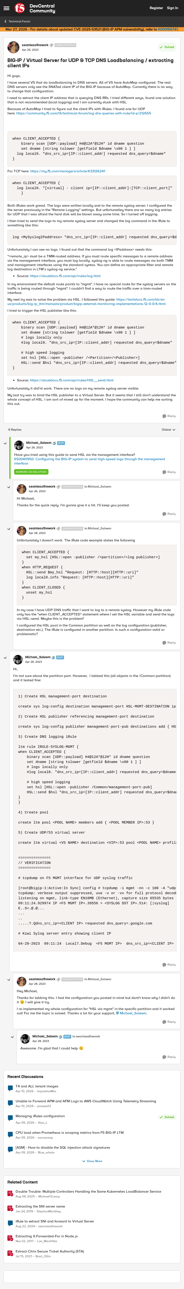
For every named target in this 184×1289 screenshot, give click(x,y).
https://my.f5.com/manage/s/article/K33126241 (67, 171)
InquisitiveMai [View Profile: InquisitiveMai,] (46, 1091)
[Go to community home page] (35, 8)
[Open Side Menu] (6, 8)
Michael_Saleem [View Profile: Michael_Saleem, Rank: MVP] (38, 443)
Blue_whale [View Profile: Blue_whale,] (46, 1152)
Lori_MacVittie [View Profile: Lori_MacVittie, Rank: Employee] (47, 1241)
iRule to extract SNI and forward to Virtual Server (55, 1221)
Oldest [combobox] (169, 430)
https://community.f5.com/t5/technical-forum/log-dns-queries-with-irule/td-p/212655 (83, 113)
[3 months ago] (25, 1091)
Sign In (172, 8)
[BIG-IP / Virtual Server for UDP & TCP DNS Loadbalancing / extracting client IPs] (34, 447)
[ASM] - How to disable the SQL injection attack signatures (63, 1148)
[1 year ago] (25, 1197)
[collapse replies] (5, 443)
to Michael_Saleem (97, 487)
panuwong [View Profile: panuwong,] (45, 1138)
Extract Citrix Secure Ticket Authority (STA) (50, 1251)
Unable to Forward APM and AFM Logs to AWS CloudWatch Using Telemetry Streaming (86, 1101)
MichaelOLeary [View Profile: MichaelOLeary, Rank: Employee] (49, 1196)
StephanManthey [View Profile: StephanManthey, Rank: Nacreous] (49, 1211)
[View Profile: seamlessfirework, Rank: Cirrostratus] (13, 47)
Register (156, 8)
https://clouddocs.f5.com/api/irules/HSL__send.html (71, 380)
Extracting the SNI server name (40, 1206)
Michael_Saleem (133, 1013)
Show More (92, 1161)
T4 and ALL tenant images (37, 1086)
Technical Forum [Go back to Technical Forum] (17, 21)
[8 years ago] (25, 1241)
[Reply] (169, 416)
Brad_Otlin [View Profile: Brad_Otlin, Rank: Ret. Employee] (43, 1256)
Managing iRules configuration (40, 1116)
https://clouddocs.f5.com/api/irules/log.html (65, 276)
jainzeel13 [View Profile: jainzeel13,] (44, 1106)
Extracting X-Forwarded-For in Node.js (47, 1236)
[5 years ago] (24, 1256)
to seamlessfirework (86, 1036)
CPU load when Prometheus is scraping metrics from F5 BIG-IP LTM (70, 1133)
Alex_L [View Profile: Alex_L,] (42, 1123)
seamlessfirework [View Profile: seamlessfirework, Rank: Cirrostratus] (35, 45)
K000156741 (168, 29)
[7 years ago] (24, 1212)
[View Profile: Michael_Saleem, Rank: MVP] (19, 445)
